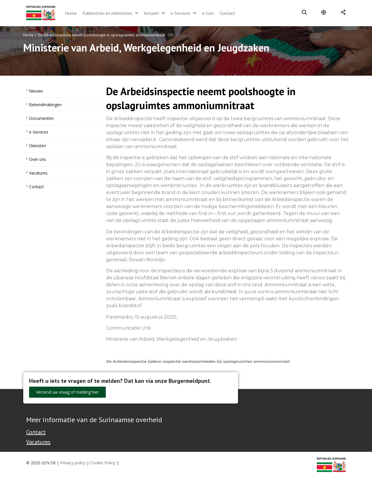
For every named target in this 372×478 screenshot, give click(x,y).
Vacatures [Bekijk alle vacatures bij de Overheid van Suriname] (38, 442)
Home (28, 35)
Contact (36, 186)
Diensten (37, 145)
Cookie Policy (102, 462)
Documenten (41, 118)
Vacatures (38, 173)
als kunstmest (220, 291)
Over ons (37, 159)
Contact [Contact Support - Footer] (36, 432)
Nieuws (36, 91)
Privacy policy (72, 462)
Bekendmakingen (45, 104)
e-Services (38, 132)
